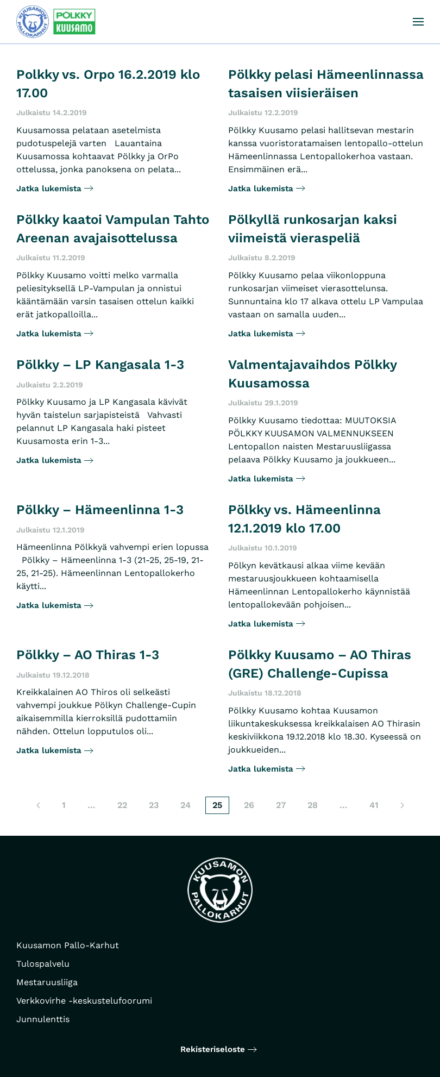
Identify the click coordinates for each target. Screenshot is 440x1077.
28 (312, 805)
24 (185, 805)
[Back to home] (56, 21)
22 (122, 805)
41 (374, 805)
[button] (418, 21)
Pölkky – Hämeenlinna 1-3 (100, 509)
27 (281, 805)
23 (154, 805)
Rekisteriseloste (212, 1049)
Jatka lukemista (48, 188)
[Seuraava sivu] (402, 805)
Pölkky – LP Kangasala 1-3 (100, 364)
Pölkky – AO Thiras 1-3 (87, 654)
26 (249, 805)
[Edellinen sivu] (38, 805)
